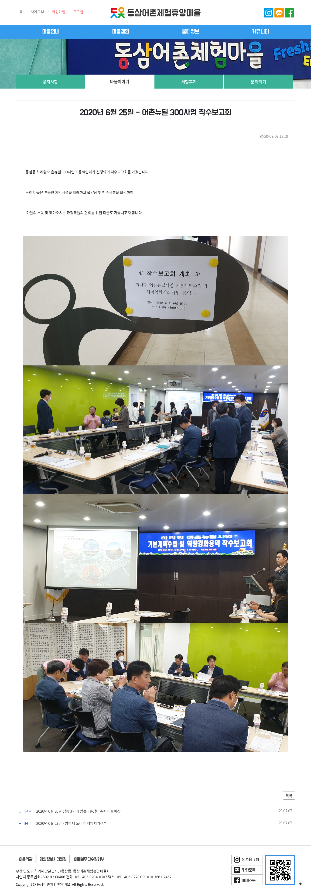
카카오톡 (279, 12)
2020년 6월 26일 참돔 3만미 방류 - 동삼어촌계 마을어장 (78, 811)
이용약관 (25, 859)
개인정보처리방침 (53, 859)
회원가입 (58, 11)
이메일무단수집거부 (89, 859)
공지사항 (50, 82)
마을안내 (50, 31)
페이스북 (289, 12)
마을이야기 (119, 81)
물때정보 (190, 31)
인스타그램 (268, 12)
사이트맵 (37, 11)
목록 (289, 795)
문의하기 (258, 82)
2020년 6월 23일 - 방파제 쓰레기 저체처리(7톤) (72, 823)
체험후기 (189, 82)
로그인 (78, 11)
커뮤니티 (260, 31)
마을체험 (120, 31)
